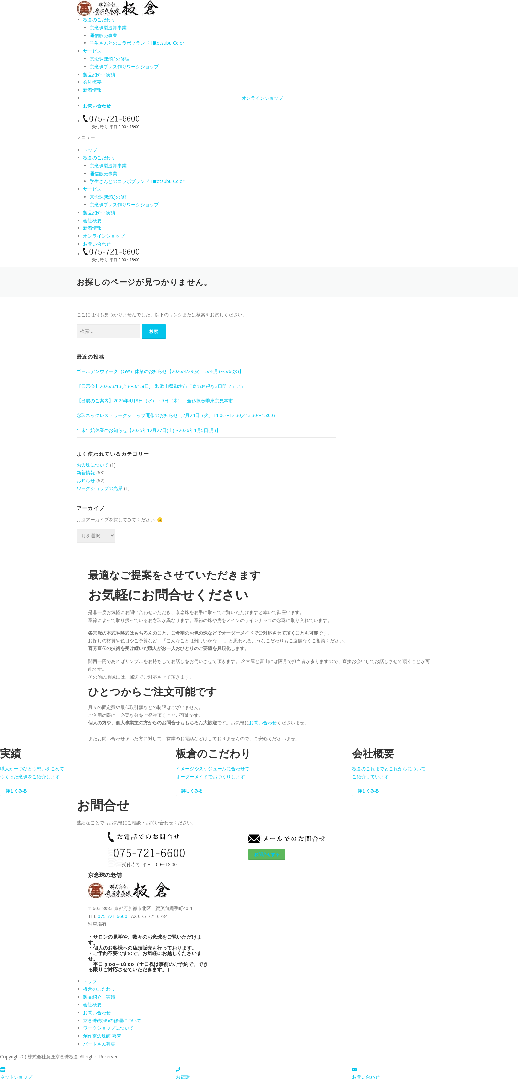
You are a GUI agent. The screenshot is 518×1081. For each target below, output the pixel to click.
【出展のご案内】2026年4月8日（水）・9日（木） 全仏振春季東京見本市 (155, 400)
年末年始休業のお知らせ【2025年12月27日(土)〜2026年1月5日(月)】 (149, 430)
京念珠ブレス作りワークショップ (124, 66)
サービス (92, 51)
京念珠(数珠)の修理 (110, 59)
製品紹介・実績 (99, 74)
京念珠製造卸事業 (108, 27)
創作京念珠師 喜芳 (102, 1036)
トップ (90, 150)
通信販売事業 (103, 35)
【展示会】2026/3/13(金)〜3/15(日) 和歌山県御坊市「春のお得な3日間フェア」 (161, 386)
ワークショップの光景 (100, 488)
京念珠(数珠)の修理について (112, 1020)
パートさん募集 (99, 1044)
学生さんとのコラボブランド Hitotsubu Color (137, 43)
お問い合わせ (97, 106)
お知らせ (86, 480)
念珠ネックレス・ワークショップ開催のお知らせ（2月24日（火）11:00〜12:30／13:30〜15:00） (177, 415)
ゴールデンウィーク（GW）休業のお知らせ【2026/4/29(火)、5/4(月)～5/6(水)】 (160, 371)
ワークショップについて (108, 1028)
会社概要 (92, 82)
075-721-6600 (112, 916)
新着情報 (92, 90)
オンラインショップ (262, 98)
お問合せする (267, 854)
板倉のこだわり (99, 19)
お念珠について (93, 465)
